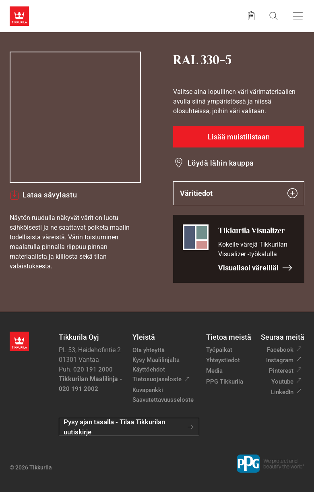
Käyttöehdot (148, 369)
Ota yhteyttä (148, 350)
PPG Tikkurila (224, 381)
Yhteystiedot (223, 360)
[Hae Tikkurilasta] (274, 16)
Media (214, 370)
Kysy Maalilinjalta (156, 359)
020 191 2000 (93, 369)
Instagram (279, 360)
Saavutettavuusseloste (163, 399)
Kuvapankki (147, 390)
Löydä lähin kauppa (221, 163)
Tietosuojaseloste (157, 379)
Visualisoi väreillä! (255, 267)
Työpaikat (219, 349)
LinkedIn (282, 392)
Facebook (280, 349)
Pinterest (281, 370)
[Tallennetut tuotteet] (251, 16)
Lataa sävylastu (43, 195)
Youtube (282, 381)
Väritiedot (238, 193)
